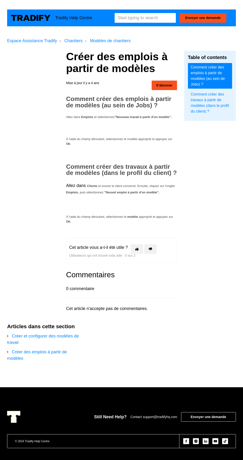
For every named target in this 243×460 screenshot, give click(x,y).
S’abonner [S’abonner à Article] (164, 85)
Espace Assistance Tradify (32, 40)
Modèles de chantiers (110, 40)
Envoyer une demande (203, 18)
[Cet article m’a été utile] (137, 249)
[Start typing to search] (145, 18)
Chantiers (73, 40)
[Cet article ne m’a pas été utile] (150, 249)
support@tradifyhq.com (160, 417)
